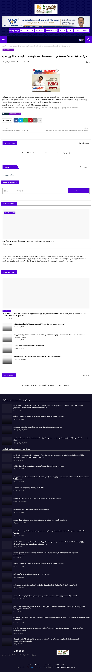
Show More (85, 375)
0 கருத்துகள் (84, 167)
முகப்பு (4, 46)
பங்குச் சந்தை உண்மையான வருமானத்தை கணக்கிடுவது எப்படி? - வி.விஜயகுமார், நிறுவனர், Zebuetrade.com (46, 554)
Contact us (47, 664)
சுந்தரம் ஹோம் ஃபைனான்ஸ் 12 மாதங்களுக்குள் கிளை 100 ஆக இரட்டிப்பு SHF (40, 520)
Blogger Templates (34, 667)
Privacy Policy (60, 664)
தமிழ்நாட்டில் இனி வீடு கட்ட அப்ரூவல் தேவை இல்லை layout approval (39, 324)
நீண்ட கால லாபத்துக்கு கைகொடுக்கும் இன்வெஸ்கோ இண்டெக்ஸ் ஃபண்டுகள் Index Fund (45, 585)
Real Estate (40, 30)
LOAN (70, 30)
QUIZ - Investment (26, 30)
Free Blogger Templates (65, 667)
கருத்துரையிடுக (8, 175)
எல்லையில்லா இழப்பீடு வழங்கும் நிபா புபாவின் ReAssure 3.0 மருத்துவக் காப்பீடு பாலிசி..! (45, 596)
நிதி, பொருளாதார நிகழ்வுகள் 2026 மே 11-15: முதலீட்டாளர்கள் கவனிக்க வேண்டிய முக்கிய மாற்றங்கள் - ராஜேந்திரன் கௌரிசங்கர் (49, 607)
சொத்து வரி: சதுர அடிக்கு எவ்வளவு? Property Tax (31, 509)
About (37, 664)
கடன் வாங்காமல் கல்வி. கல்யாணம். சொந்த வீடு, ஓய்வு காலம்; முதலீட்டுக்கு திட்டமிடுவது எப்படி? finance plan (50, 439)
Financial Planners (81, 30)
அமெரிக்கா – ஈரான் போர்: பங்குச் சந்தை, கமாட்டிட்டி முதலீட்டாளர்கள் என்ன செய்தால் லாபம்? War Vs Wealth (49, 532)
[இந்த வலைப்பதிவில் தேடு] (35, 190)
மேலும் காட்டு (84, 143)
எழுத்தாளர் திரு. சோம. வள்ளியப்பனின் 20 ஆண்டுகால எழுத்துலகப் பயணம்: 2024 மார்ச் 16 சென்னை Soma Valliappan (49, 336)
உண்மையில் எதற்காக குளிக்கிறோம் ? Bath (29, 345)
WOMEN (62, 30)
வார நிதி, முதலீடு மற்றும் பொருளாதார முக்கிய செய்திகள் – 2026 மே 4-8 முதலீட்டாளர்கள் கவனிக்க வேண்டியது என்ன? (48, 629)
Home (29, 664)
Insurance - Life (15, 46)
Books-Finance (51, 30)
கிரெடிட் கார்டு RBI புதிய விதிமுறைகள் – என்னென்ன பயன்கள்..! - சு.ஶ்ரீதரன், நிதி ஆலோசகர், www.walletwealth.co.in (46, 640)
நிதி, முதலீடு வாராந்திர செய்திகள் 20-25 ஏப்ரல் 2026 (31, 574)
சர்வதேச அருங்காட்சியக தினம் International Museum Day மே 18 (28, 241)
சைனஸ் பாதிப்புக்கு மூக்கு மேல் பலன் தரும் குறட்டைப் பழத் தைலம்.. (38, 356)
